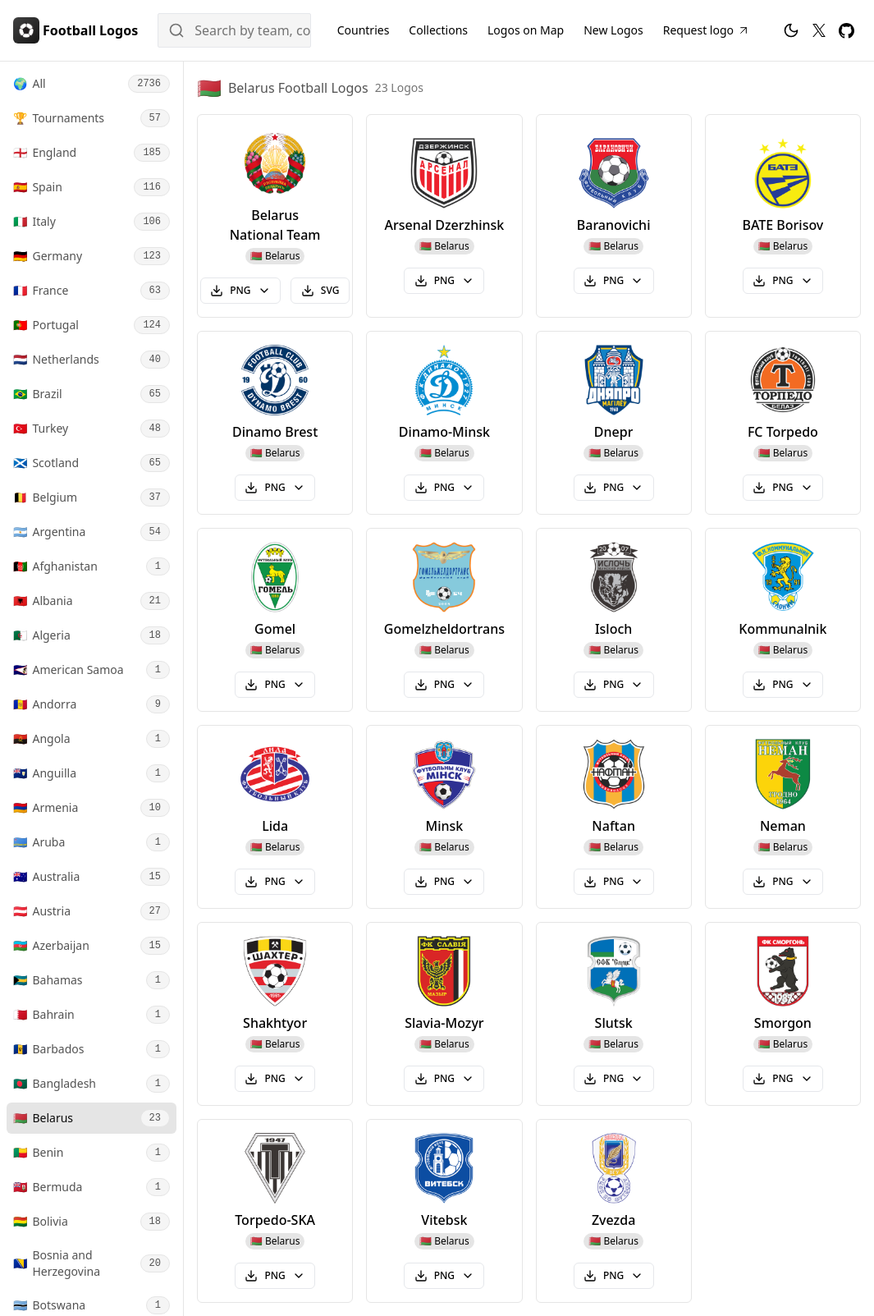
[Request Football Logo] (707, 30)
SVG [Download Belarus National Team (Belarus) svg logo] (320, 290)
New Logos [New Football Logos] (613, 30)
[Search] (234, 30)
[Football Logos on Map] (525, 30)
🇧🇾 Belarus (275, 256)
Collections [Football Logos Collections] (438, 30)
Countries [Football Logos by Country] (363, 30)
